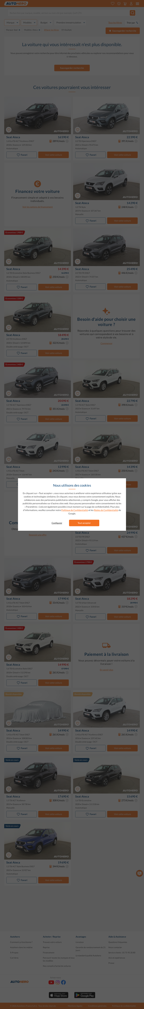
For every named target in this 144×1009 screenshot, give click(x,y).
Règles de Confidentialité (106, 510)
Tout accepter (84, 523)
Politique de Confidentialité (74, 510)
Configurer (57, 523)
